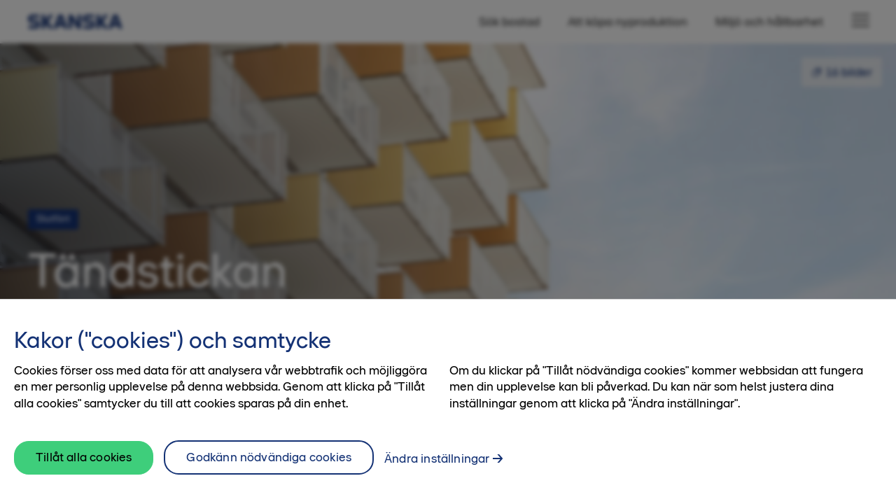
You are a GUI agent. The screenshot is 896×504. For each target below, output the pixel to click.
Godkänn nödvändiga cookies (268, 465)
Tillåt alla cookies (84, 465)
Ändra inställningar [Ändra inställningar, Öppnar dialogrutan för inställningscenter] (436, 467)
